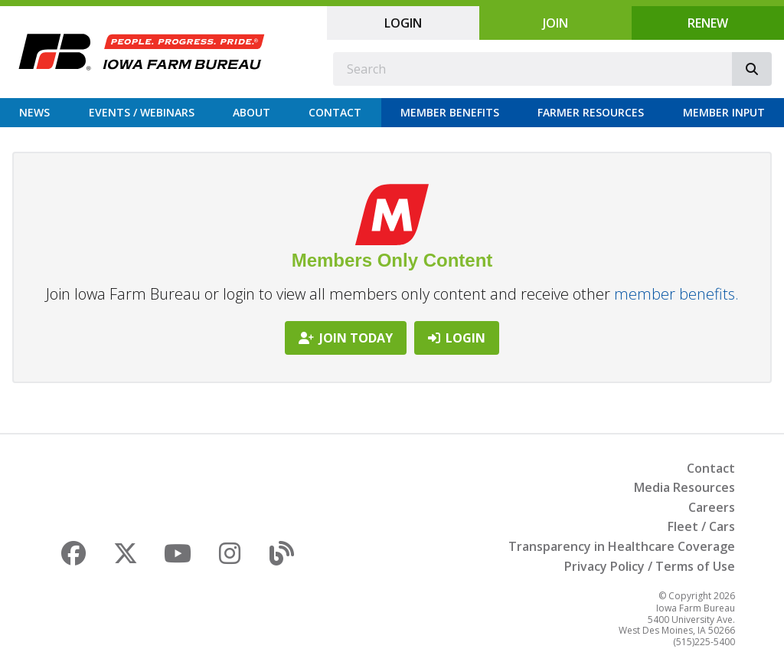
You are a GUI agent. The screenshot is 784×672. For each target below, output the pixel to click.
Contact (335, 112)
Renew (708, 23)
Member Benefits (449, 112)
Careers (711, 507)
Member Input (724, 112)
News (34, 112)
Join (555, 23)
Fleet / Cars (701, 526)
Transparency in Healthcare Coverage (621, 546)
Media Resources (684, 487)
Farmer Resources (590, 112)
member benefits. (676, 294)
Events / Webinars (141, 112)
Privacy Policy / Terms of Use (649, 566)
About (251, 112)
